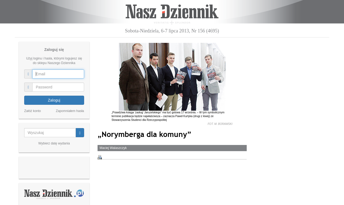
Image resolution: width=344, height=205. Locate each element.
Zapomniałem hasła (70, 111)
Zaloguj (54, 100)
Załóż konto (32, 111)
